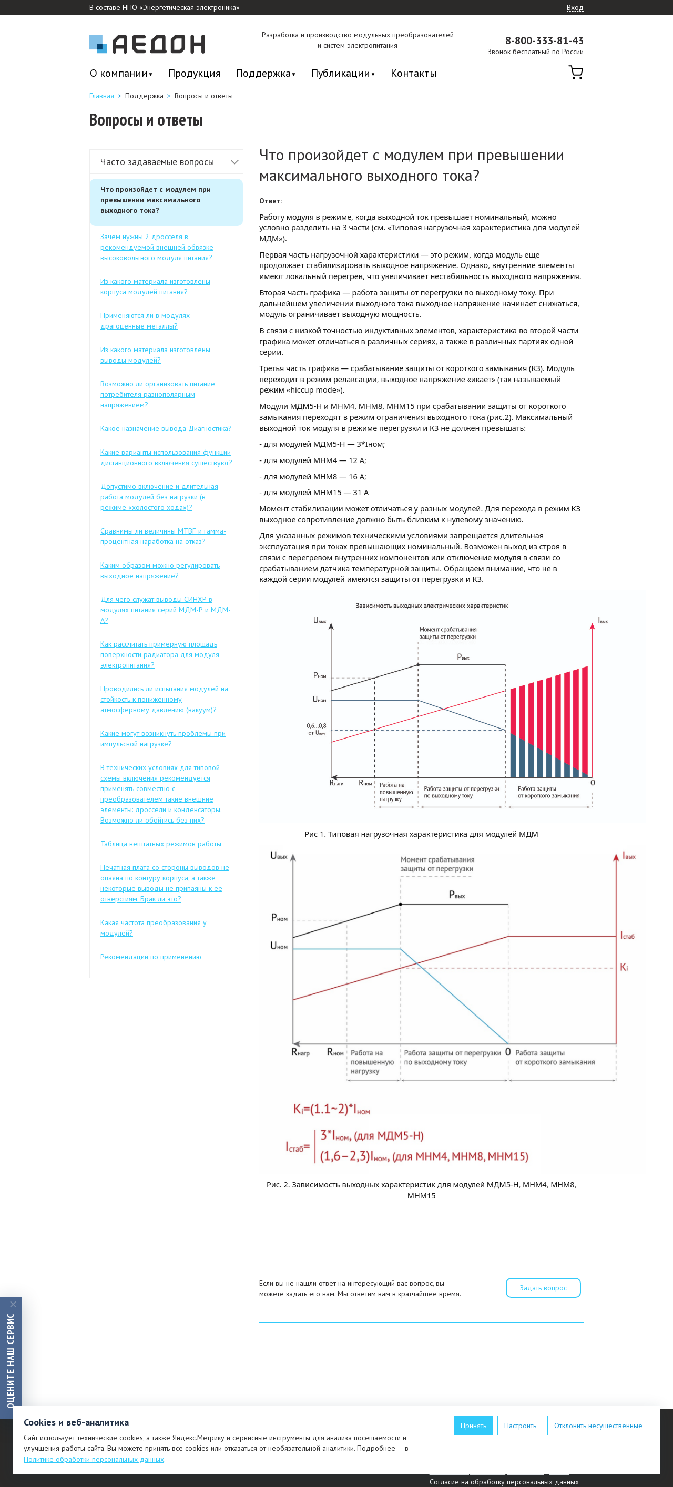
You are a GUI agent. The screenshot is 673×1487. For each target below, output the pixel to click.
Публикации (340, 74)
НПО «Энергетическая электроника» (181, 7)
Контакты (414, 73)
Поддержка (263, 74)
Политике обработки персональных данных (94, 1459)
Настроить (520, 1425)
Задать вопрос (543, 1288)
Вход (575, 8)
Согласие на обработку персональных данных (504, 1482)
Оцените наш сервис (10, 1360)
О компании (119, 74)
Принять (473, 1425)
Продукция (194, 73)
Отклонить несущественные (598, 1425)
